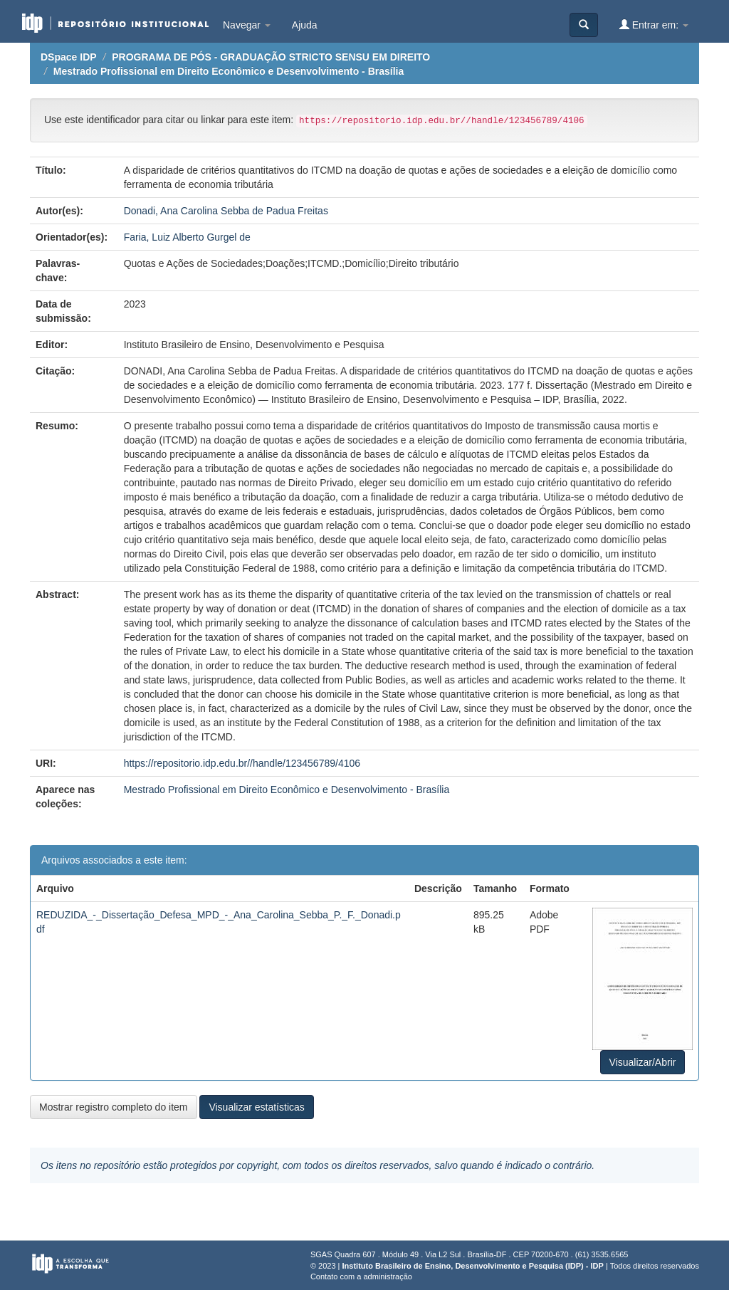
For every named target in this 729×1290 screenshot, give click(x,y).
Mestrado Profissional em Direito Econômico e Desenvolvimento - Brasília (228, 71)
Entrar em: (653, 25)
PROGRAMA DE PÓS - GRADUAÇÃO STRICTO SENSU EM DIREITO (271, 57)
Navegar (247, 25)
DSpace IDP (69, 57)
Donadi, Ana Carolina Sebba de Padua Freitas (226, 210)
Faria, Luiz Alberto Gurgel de (187, 237)
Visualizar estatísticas (256, 1107)
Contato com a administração (361, 1276)
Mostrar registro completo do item (113, 1107)
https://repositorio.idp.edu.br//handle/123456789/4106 (242, 763)
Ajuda (305, 25)
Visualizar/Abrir (642, 1062)
